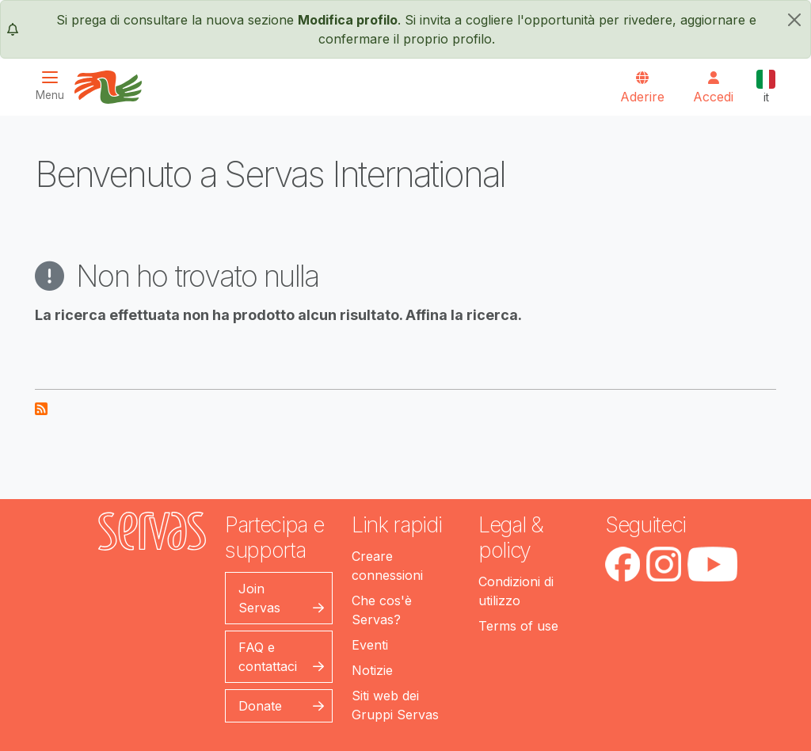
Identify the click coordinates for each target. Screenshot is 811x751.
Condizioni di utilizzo (516, 591)
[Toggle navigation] (54, 86)
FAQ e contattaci (267, 656)
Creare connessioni (387, 565)
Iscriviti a (41, 408)
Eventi (370, 645)
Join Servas (259, 598)
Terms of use (518, 626)
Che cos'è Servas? (382, 610)
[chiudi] (794, 19)
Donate (260, 706)
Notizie (372, 670)
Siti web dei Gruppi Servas (395, 705)
